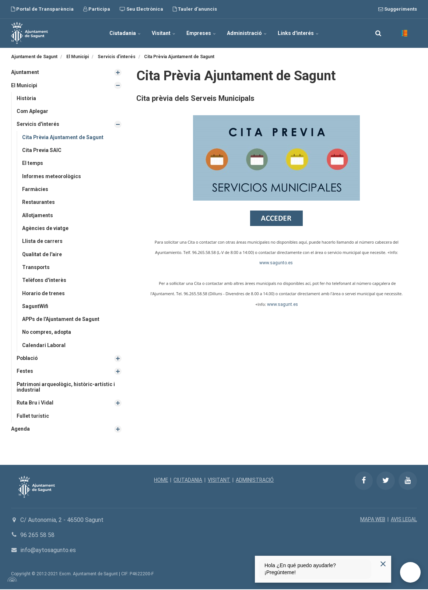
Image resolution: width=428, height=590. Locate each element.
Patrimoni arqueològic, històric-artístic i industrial (67, 387)
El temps (32, 163)
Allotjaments (37, 215)
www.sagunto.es (276, 262)
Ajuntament (25, 72)
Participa (96, 9)
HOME (161, 481)
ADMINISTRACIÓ (255, 481)
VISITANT (219, 481)
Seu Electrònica (141, 9)
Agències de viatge (45, 229)
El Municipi (24, 85)
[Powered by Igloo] (11, 580)
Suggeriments (397, 9)
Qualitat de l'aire (42, 255)
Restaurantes (38, 202)
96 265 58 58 (37, 535)
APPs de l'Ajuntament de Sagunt (61, 320)
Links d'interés (298, 33)
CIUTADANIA (187, 481)
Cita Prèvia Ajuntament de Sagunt (63, 137)
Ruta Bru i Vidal (35, 403)
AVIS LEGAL (403, 520)
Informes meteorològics (52, 176)
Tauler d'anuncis (195, 9)
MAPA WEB (372, 520)
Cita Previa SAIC (42, 150)
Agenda (20, 429)
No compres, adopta (47, 333)
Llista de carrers (42, 241)
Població (28, 359)
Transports (36, 268)
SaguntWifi (35, 307)
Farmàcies (35, 189)
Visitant (163, 33)
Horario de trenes (44, 294)
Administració (247, 33)
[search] (378, 33)
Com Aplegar (33, 111)
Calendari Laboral (44, 346)
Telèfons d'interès (44, 280)
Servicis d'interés (38, 124)
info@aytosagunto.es (48, 550)
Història (26, 98)
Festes (25, 372)
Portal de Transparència (42, 9)
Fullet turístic (33, 417)
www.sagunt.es (282, 304)
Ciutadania (125, 33)
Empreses (201, 33)
